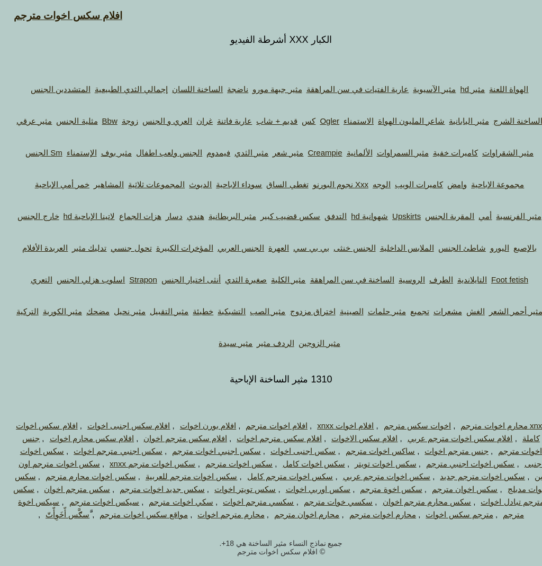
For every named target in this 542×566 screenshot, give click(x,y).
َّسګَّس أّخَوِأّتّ (57, 514)
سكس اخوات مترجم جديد (472, 476)
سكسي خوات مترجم (328, 501)
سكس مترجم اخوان (67, 489)
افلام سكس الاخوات (354, 438)
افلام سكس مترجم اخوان (175, 438)
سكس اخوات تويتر (375, 463)
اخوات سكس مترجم (407, 425)
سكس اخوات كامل (304, 463)
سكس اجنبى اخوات (293, 450)
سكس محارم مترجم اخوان (417, 501)
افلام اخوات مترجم (266, 425)
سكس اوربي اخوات (308, 489)
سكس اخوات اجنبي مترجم (460, 463)
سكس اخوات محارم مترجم (80, 476)
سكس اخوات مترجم (229, 463)
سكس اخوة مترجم (381, 489)
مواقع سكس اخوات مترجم (133, 514)
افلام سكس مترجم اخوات (269, 438)
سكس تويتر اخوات (235, 489)
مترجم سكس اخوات (449, 514)
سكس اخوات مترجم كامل (280, 476)
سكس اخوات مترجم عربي (377, 476)
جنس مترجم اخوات (446, 450)
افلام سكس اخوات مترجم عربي (450, 438)
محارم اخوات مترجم (372, 514)
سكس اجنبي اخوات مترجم (206, 450)
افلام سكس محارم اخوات (82, 438)
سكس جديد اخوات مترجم (152, 489)
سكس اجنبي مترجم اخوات (108, 450)
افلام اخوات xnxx (335, 425)
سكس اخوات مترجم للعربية (182, 476)
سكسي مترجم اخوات (248, 501)
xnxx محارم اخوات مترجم (493, 425)
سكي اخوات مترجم (171, 501)
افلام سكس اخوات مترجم (58, 15)
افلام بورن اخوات (198, 425)
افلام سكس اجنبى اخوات (118, 425)
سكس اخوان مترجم (454, 489)
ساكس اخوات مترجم (370, 450)
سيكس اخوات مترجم (94, 501)
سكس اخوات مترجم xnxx (142, 463)
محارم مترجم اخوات (220, 514)
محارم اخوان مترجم (296, 514)
